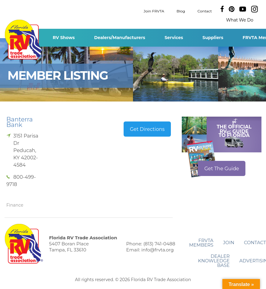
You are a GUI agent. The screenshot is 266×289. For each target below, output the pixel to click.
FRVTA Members (201, 243)
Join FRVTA (154, 11)
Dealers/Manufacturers (119, 37)
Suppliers (212, 37)
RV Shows (64, 37)
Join (228, 242)
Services (174, 37)
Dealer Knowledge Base (214, 260)
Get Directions (147, 129)
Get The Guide (221, 168)
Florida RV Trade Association (24, 39)
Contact (205, 11)
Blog (181, 11)
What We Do (239, 20)
